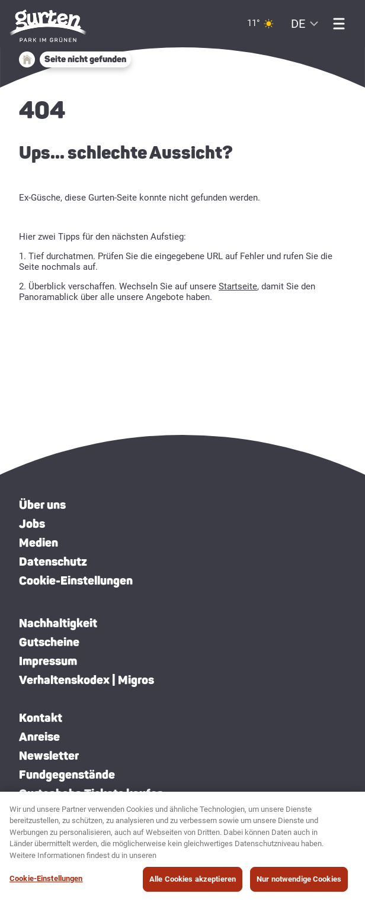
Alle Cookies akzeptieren (192, 883)
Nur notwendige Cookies (299, 883)
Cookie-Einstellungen (76, 580)
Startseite (238, 286)
